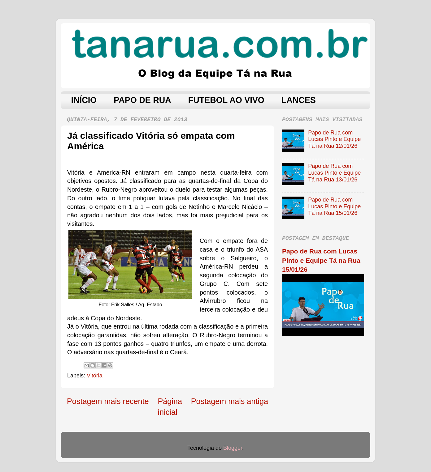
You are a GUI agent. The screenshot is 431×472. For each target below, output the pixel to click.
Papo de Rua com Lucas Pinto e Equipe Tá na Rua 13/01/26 (334, 172)
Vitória (94, 375)
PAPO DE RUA (142, 100)
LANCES (298, 100)
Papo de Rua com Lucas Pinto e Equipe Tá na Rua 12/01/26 (334, 139)
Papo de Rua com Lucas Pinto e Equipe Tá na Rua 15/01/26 (334, 206)
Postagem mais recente (108, 401)
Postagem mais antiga (229, 401)
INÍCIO (84, 100)
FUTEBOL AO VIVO (226, 100)
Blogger (232, 448)
